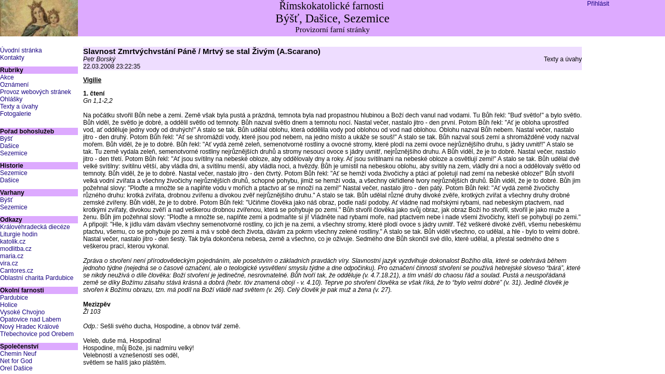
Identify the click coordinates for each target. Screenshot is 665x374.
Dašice (9, 146)
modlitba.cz (16, 248)
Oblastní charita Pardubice (36, 278)
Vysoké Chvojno (22, 312)
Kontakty (12, 57)
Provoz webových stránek (35, 92)
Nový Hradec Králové (29, 326)
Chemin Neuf (18, 353)
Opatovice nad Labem (30, 319)
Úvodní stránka (21, 50)
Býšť (6, 138)
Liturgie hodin (18, 234)
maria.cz (11, 256)
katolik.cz (12, 241)
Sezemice (14, 153)
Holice (8, 305)
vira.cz (9, 263)
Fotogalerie (15, 113)
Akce (7, 77)
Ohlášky (11, 99)
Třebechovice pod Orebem (37, 334)
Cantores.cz (16, 270)
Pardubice (14, 297)
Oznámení (14, 84)
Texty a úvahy (19, 106)
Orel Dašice (16, 368)
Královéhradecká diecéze (35, 227)
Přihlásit (598, 3)
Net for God (16, 361)
